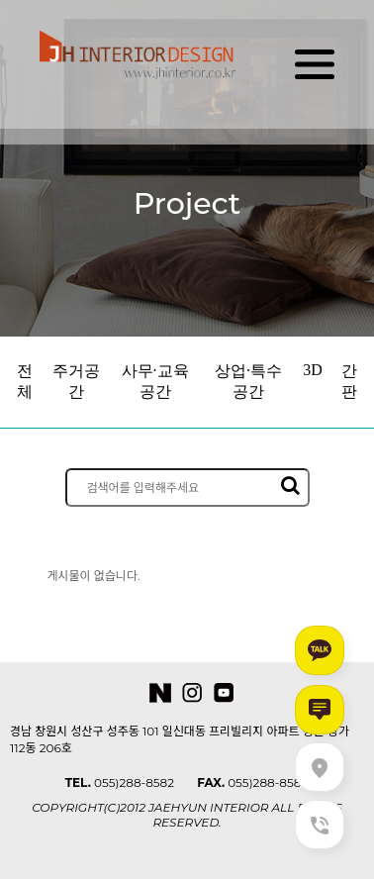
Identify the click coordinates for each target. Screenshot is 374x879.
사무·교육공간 (155, 381)
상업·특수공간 (248, 381)
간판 (349, 381)
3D (313, 369)
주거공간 (76, 381)
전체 (25, 381)
